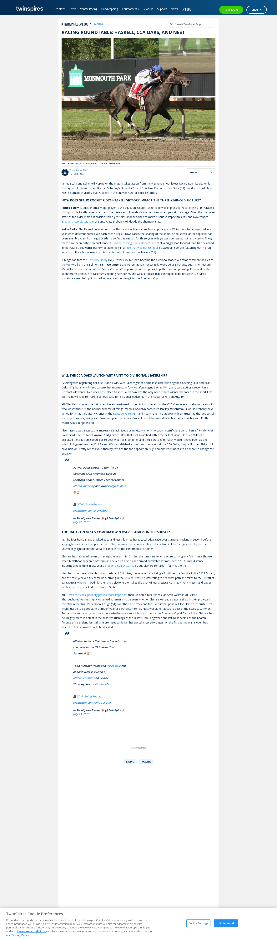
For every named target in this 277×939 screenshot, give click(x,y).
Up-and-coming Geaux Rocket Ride (134, 243)
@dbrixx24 (102, 684)
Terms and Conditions (31, 931)
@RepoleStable (83, 678)
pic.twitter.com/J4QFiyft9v (90, 510)
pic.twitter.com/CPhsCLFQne (92, 702)
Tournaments (130, 9)
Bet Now (59, 9)
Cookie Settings (198, 923)
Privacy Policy (20, 935)
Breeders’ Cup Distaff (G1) (121, 565)
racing (98, 24)
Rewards (148, 9)
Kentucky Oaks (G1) (125, 413)
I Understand (226, 923)
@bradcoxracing (83, 486)
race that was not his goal (141, 247)
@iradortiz (113, 665)
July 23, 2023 (81, 714)
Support (162, 9)
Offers (72, 9)
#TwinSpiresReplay (89, 504)
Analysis (146, 761)
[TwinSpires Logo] (28, 7)
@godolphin (118, 486)
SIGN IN (257, 10)
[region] (138, 923)
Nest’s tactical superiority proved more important (97, 595)
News (174, 9)
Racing (130, 761)
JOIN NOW (231, 10)
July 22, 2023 (81, 522)
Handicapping (109, 9)
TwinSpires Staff (79, 170)
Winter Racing (88, 9)
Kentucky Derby (97, 260)
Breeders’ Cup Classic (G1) (78, 221)
